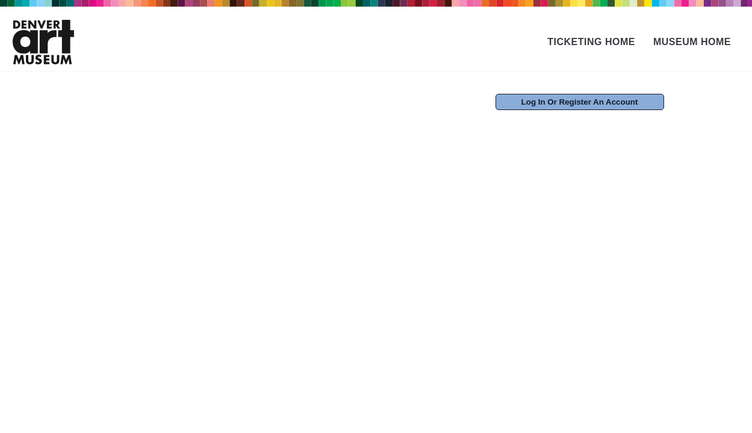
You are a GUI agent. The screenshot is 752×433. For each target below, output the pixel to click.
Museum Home (692, 42)
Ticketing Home (591, 42)
